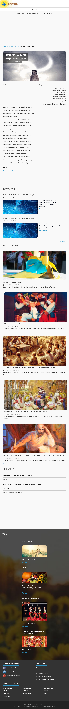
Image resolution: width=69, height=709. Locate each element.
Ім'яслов (35, 13)
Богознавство (7, 688)
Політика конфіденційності (44, 671)
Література (6, 693)
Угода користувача (42, 673)
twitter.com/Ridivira (10, 672)
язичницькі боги (10, 171)
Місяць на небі (28, 541)
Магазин (49, 13)
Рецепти (42, 13)
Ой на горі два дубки (30, 598)
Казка (5, 480)
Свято (24, 567)
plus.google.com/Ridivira (12, 675)
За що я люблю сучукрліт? (12, 493)
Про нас (38, 668)
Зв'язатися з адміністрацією (45, 679)
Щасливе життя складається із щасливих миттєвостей (23, 484)
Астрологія (20, 13)
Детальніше (43, 209)
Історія (5, 691)
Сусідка (6, 488)
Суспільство (27, 688)
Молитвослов (27, 693)
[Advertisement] (34, 28)
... (35, 331)
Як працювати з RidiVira (43, 676)
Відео (32, 649)
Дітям (45, 693)
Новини (28, 13)
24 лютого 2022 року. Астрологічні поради (18, 218)
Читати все (62, 241)
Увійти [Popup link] (43, 4)
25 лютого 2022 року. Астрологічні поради (18, 195)
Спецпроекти (7, 696)
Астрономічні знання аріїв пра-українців (33, 632)
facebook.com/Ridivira (11, 668)
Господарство (48, 688)
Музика (32, 559)
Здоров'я (26, 691)
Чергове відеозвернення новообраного (17, 475)
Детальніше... (27, 562)
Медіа (46, 691)
